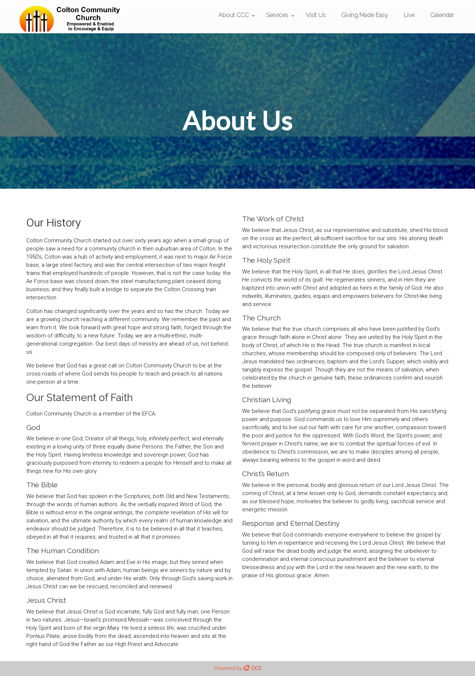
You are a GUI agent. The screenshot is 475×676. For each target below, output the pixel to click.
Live (409, 15)
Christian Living (266, 400)
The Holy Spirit (266, 260)
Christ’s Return (265, 474)
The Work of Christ (273, 219)
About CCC (233, 15)
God (33, 427)
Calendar (442, 15)
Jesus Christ (46, 600)
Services (277, 15)
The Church (261, 318)
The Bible (42, 485)
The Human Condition (62, 550)
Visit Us (316, 15)
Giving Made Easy (364, 15)
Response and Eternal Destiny (290, 523)
